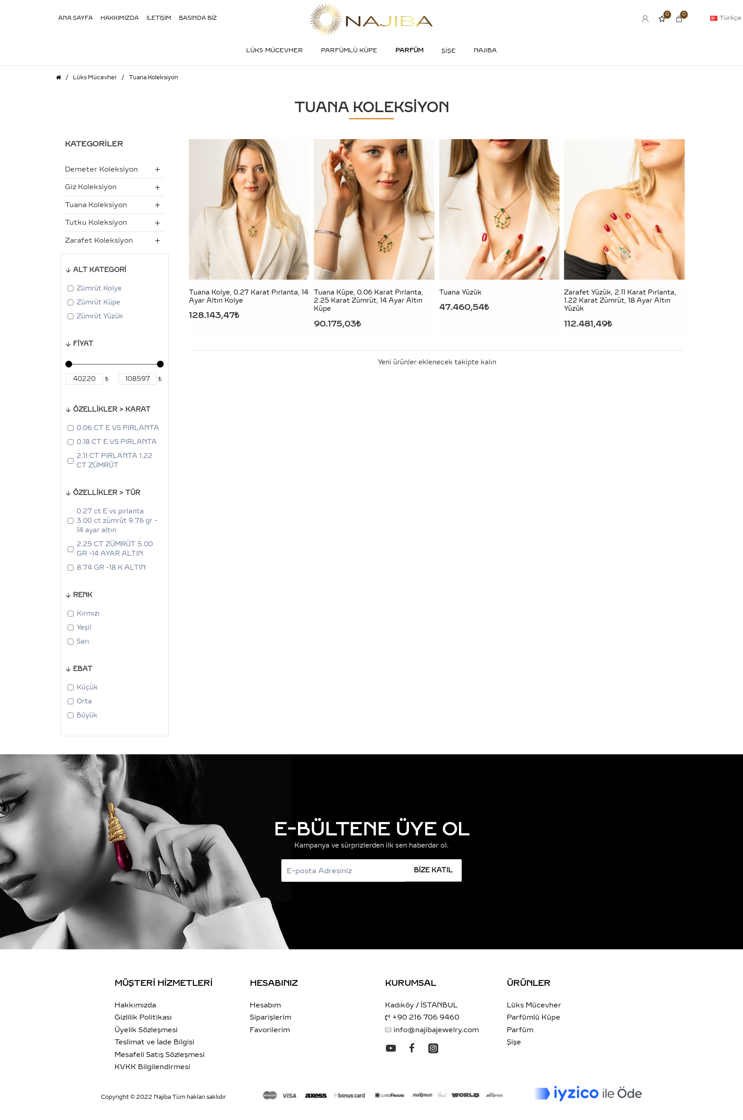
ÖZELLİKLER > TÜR (106, 493)
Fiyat (83, 344)
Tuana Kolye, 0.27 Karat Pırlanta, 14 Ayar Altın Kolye (248, 296)
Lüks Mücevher (95, 77)
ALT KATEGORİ (99, 270)
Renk (82, 595)
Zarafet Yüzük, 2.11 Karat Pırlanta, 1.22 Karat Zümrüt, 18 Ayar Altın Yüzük (620, 301)
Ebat (82, 669)
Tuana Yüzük (460, 292)
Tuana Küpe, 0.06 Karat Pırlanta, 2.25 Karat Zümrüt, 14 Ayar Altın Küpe (368, 301)
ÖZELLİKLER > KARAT (112, 409)
